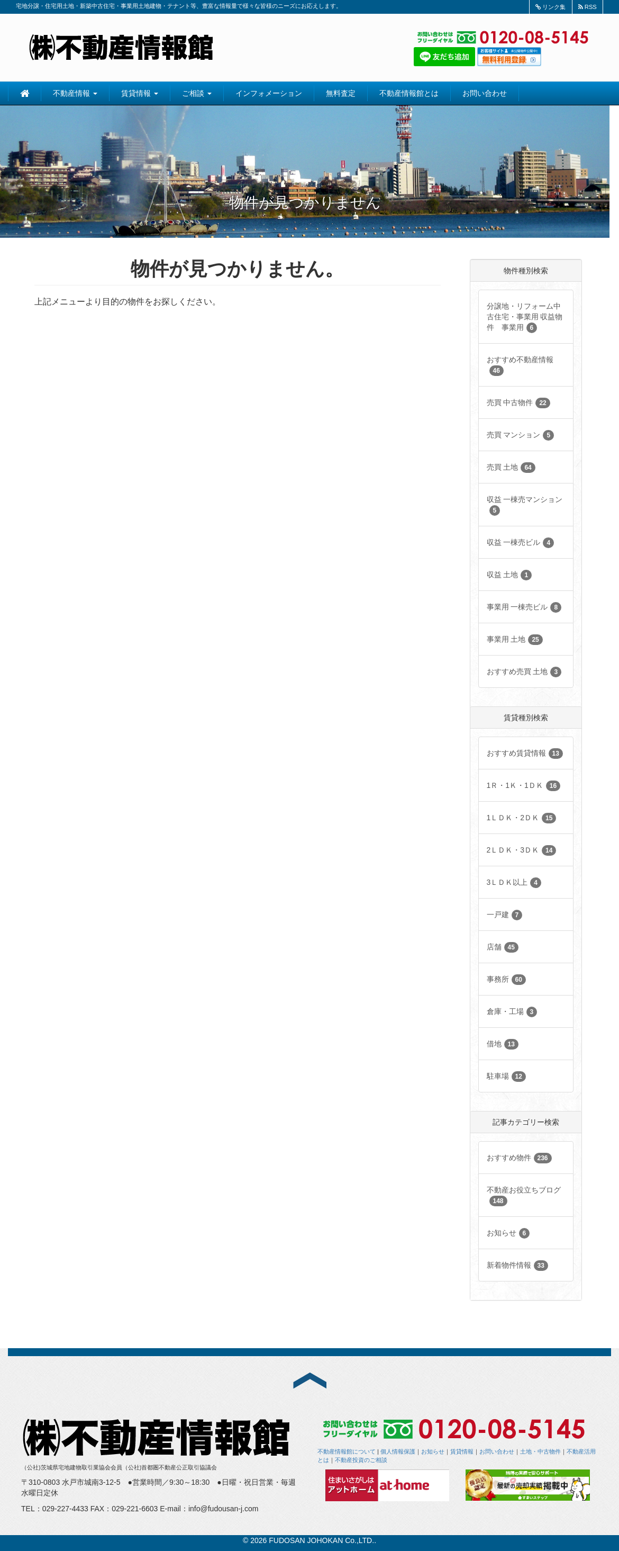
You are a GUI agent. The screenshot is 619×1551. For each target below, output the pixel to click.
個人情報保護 (397, 1451)
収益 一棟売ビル (520, 542)
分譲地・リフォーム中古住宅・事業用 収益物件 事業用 (525, 317)
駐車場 (506, 1076)
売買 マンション (520, 435)
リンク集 (550, 7)
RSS (587, 7)
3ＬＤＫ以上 (514, 882)
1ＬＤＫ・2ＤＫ (522, 818)
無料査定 (341, 93)
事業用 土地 (515, 639)
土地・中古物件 (540, 1451)
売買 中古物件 (518, 403)
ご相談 (197, 93)
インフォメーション (268, 93)
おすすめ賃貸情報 (525, 753)
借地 (502, 1044)
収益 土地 (509, 575)
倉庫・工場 (512, 1012)
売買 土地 (511, 467)
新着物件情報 (517, 1265)
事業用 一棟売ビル (524, 607)
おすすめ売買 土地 (524, 672)
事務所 (506, 979)
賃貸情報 (139, 93)
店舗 (502, 947)
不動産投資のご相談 (361, 1460)
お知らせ (508, 1233)
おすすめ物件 (519, 1158)
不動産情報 (75, 93)
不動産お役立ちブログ (524, 1196)
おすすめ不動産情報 (520, 365)
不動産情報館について (346, 1451)
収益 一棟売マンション (525, 505)
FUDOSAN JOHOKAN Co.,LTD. (321, 1540)
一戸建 (505, 915)
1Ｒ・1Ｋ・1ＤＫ (524, 786)
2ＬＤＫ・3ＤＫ (522, 850)
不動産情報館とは (409, 93)
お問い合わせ (484, 93)
